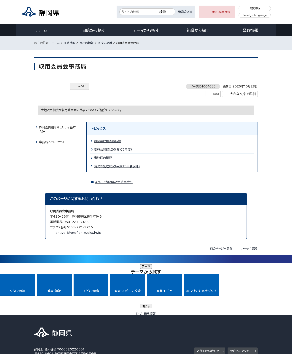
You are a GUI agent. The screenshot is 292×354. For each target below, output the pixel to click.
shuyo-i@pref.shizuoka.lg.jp (78, 232)
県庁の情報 (87, 43)
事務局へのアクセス (52, 142)
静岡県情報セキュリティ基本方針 (57, 129)
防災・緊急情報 (221, 12)
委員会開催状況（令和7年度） (113, 149)
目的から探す (93, 30)
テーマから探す (146, 30)
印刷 (216, 94)
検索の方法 (185, 11)
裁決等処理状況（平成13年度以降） (117, 166)
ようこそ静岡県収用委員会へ (114, 182)
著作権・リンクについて (51, 322)
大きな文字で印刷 (243, 93)
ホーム (41, 30)
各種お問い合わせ (208, 299)
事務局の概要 (103, 157)
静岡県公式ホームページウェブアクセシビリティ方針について (158, 322)
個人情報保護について (93, 322)
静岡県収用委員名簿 (107, 141)
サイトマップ (240, 322)
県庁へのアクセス (241, 299)
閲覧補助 (255, 8)
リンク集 (214, 322)
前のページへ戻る (221, 248)
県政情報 (250, 30)
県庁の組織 (105, 43)
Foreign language (254, 15)
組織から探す (198, 30)
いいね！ (82, 86)
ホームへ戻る (250, 248)
